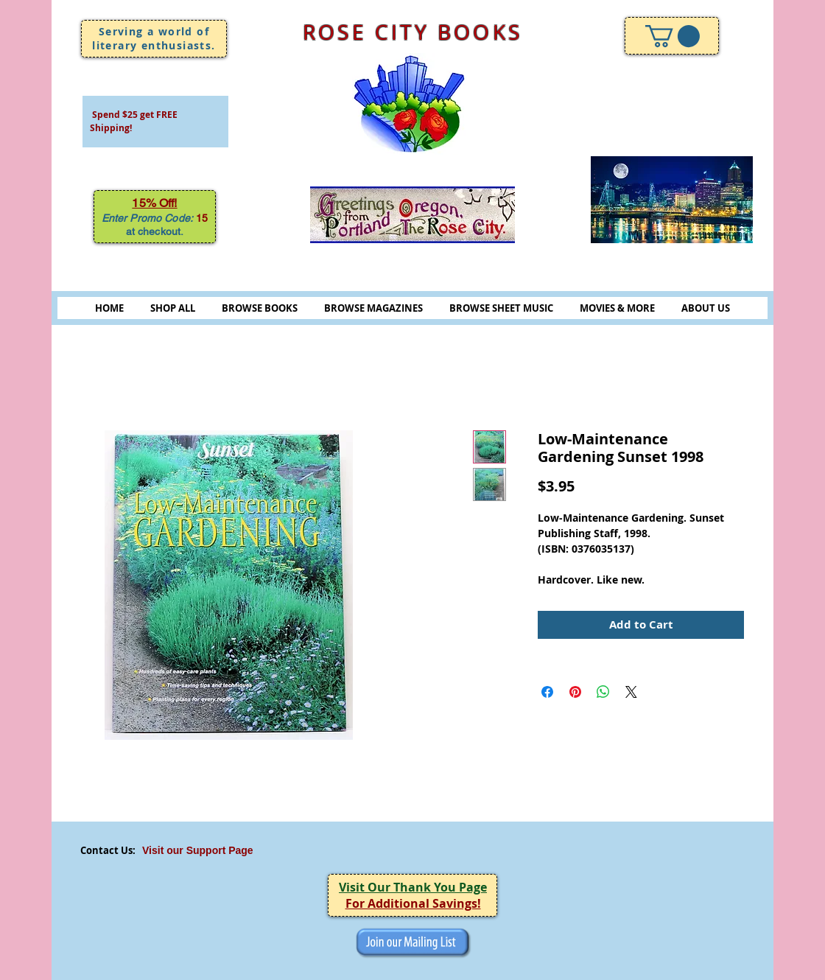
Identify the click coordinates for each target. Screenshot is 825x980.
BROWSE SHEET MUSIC (501, 308)
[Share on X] (631, 692)
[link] (672, 36)
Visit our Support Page (197, 850)
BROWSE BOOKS (260, 308)
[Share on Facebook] (547, 692)
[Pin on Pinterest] (575, 692)
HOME (109, 308)
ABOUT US (705, 308)
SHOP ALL (172, 308)
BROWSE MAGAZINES (373, 308)
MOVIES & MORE (617, 308)
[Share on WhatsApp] (603, 692)
